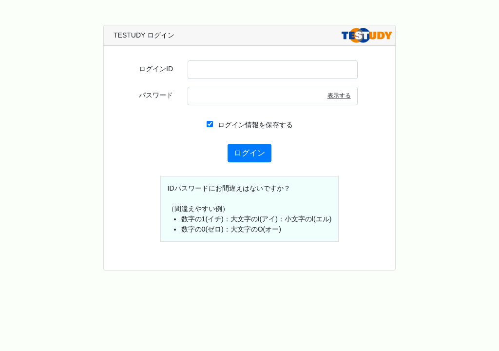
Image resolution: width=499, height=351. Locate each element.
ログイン (249, 153)
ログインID (156, 69)
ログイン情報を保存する (250, 125)
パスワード (156, 95)
